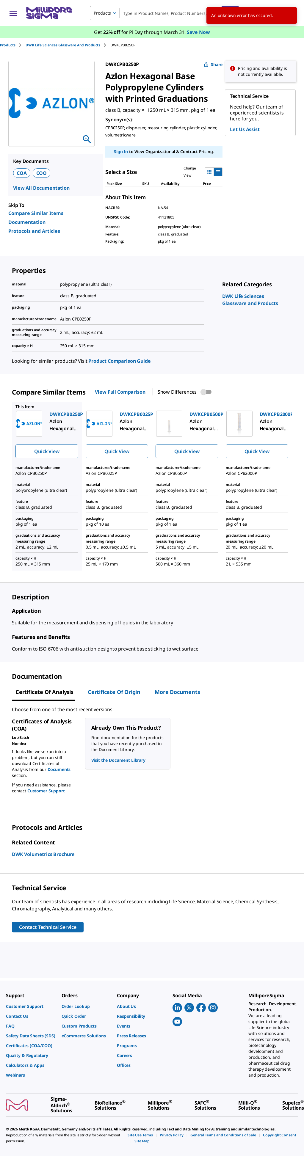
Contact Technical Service (47, 927)
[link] (31, 1006)
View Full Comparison (120, 392)
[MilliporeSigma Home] (49, 13)
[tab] (13, 45)
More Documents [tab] (177, 691)
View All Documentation (41, 188)
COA (22, 173)
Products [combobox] (102, 13)
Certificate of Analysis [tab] (44, 691)
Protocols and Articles (34, 231)
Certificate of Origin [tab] (114, 691)
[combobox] (164, 13)
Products (7, 45)
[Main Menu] (13, 13)
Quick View (46, 451)
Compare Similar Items (35, 213)
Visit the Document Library (118, 760)
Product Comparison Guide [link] (119, 361)
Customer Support (46, 791)
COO (41, 173)
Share (213, 64)
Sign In (121, 151)
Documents (59, 769)
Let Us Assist (244, 129)
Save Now (198, 32)
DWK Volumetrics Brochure (43, 854)
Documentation (27, 222)
